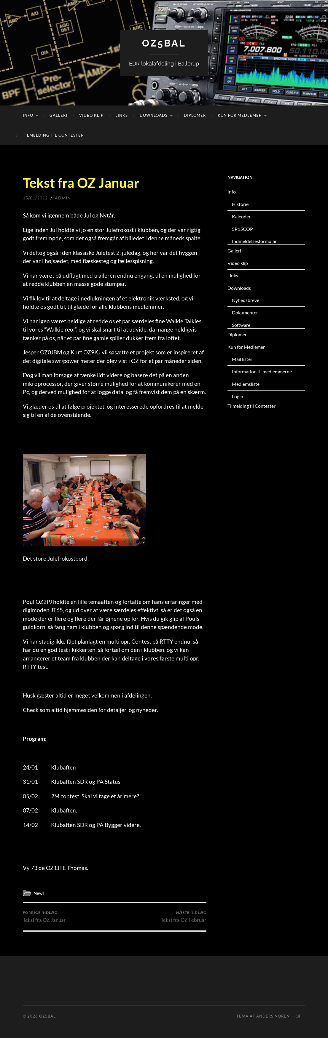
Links (121, 115)
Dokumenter (245, 312)
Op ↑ (300, 1016)
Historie (240, 204)
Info (28, 115)
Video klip (91, 115)
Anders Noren (273, 1016)
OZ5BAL (164, 43)
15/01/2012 (35, 197)
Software (241, 325)
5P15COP (242, 229)
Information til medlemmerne (262, 371)
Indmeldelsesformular (254, 241)
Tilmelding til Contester (53, 135)
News (39, 893)
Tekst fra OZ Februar (183, 916)
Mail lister (242, 359)
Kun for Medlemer (240, 115)
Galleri (58, 115)
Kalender (241, 216)
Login (237, 396)
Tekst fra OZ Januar (44, 916)
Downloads (154, 115)
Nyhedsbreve (245, 300)
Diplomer (195, 115)
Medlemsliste (245, 384)
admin (63, 197)
